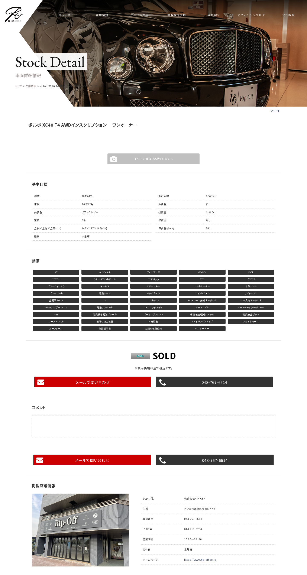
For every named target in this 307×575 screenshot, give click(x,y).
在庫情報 (102, 15)
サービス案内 (139, 15)
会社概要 (288, 15)
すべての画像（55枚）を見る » (153, 159)
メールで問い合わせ (92, 382)
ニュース (65, 15)
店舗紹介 (214, 15)
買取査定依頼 (176, 15)
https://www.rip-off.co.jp (200, 559)
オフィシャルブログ (251, 15)
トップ (18, 86)
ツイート (275, 110)
